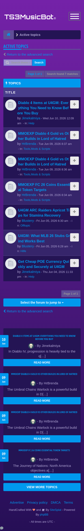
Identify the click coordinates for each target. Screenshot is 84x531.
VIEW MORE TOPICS (42, 487)
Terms (68, 502)
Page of (35, 74)
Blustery (28, 220)
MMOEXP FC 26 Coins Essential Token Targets (44, 450)
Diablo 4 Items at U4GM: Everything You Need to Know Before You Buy (43, 108)
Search (38, 62)
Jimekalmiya (31, 118)
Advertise (17, 502)
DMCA (56, 502)
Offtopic (25, 225)
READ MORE (42, 362)
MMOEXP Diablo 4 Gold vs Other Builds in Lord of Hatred (44, 374)
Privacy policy (37, 502)
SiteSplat (55, 509)
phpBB (44, 514)
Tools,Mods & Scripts (37, 148)
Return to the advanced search (30, 54)
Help (31, 123)
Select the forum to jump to (42, 302)
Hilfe (23, 251)
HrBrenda (29, 144)
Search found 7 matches (62, 74)
